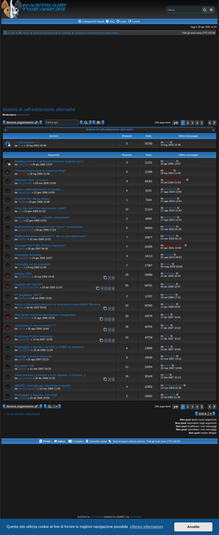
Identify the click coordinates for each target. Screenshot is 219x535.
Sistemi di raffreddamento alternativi (39, 109)
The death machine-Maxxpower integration (45, 315)
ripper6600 (24, 339)
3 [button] (192, 123)
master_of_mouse (174, 179)
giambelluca (24, 276)
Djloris (21, 248)
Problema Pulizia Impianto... (35, 336)
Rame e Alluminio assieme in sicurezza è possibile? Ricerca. (58, 304)
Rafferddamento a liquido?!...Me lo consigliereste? (51, 236)
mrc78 (21, 328)
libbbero (22, 368)
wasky (167, 263)
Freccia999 (24, 350)
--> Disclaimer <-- (27, 142)
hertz (20, 307)
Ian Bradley (135, 517)
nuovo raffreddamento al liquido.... (39, 189)
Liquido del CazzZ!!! (29, 284)
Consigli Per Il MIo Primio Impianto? (40, 245)
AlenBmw (23, 298)
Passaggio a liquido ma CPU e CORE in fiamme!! (49, 347)
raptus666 (23, 258)
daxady (22, 173)
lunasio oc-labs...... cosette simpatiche (42, 217)
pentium (22, 398)
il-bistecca (169, 273)
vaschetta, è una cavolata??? (35, 325)
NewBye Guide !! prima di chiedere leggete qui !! (49, 161)
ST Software (97, 517)
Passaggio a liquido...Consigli (36, 395)
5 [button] (202, 123)
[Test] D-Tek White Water (32, 198)
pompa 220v (23, 273)
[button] (175, 123)
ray (19, 211)
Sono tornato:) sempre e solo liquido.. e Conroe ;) (50, 375)
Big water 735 (24, 365)
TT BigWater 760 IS (28, 295)
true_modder (25, 183)
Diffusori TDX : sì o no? (31, 180)
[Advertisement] (109, 71)
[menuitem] (110, 21)
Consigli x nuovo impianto (33, 356)
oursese (168, 254)
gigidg (21, 359)
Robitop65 (169, 226)
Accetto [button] (193, 527)
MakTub (22, 239)
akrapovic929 (25, 230)
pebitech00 (170, 189)
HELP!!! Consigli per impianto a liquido (42, 385)
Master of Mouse (174, 245)
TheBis (22, 201)
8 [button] (210, 123)
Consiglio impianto (28, 255)
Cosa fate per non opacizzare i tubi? (40, 208)
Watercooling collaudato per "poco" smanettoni (49, 227)
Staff (20, 145)
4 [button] (197, 123)
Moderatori (24, 114)
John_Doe (23, 164)
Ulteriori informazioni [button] (146, 527)
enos (20, 267)
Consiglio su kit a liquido (32, 264)
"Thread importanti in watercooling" (40, 170)
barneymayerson (27, 388)
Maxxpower (24, 192)
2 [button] (187, 123)
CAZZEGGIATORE (28, 287)
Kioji (20, 220)
